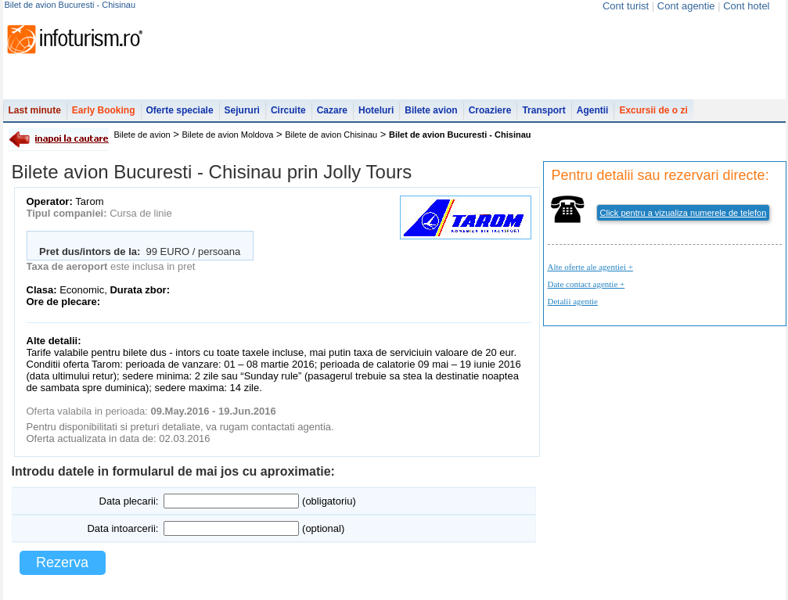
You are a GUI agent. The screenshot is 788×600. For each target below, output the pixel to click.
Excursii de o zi (653, 110)
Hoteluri (376, 110)
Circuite (288, 110)
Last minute (35, 110)
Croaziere (490, 110)
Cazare (332, 110)
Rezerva (62, 562)
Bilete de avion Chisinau (331, 134)
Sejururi (242, 110)
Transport (543, 110)
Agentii (593, 110)
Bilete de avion (142, 134)
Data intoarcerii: (122, 528)
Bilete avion (431, 110)
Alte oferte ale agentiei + (590, 266)
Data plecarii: (129, 501)
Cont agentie (686, 6)
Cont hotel (746, 6)
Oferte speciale (180, 110)
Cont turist (626, 6)
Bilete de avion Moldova (228, 134)
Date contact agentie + (586, 284)
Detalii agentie (573, 301)
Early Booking (103, 110)
